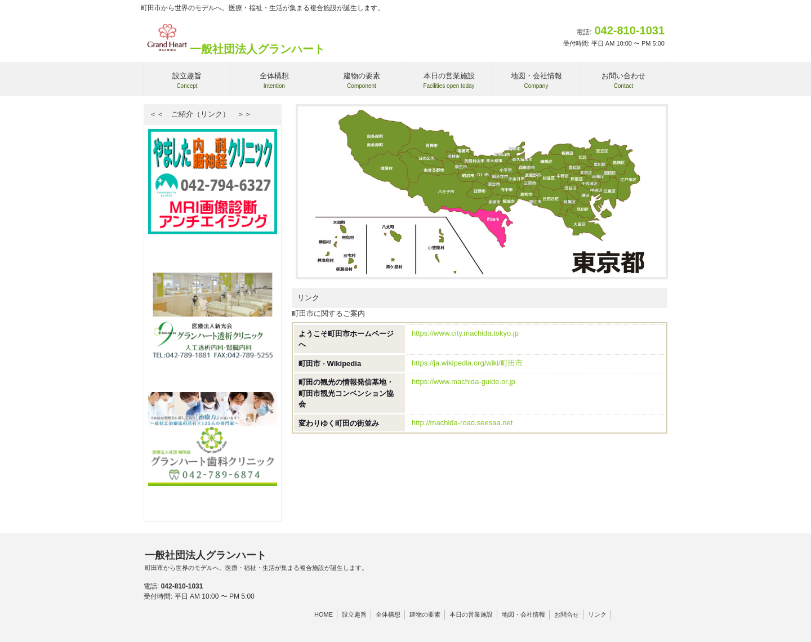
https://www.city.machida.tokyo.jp (465, 333)
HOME (323, 614)
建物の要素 (424, 614)
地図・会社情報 (523, 614)
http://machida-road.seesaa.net (462, 422)
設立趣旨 (354, 614)
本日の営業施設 (471, 614)
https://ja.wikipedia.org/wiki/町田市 (467, 363)
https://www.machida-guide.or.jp (463, 381)
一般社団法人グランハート (235, 49)
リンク (597, 614)
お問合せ (566, 614)
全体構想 (388, 614)
